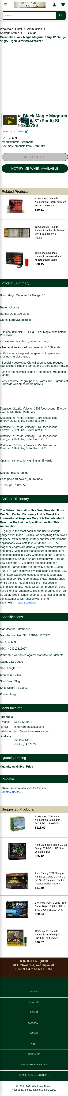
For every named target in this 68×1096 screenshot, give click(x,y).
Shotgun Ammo (9, 32)
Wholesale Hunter (11, 28)
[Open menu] (5, 5)
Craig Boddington (26, 602)
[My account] (54, 5)
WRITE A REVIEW (11, 792)
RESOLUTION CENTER (34, 1064)
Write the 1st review (15, 131)
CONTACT (34, 1022)
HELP (34, 1043)
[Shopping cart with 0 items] (63, 5)
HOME (34, 991)
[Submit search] (61, 15)
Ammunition (34, 28)
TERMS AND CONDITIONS (34, 1075)
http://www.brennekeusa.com (32, 731)
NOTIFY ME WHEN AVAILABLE (34, 168)
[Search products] (29, 15)
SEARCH (34, 1001)
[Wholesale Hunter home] (29, 5)
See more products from (23, 146)
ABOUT (34, 1012)
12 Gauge (30, 32)
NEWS (34, 1033)
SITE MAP (34, 1054)
